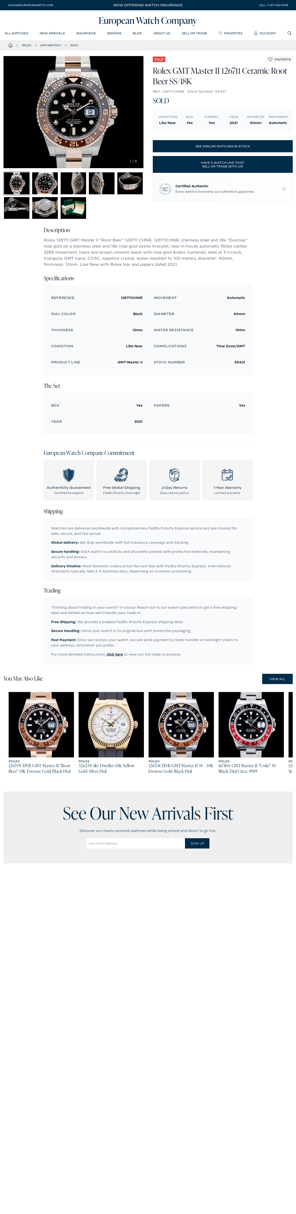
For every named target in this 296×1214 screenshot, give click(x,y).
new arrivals (52, 33)
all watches (16, 33)
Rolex (26, 46)
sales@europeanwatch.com (30, 5)
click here (115, 662)
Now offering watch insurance (148, 5)
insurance (86, 33)
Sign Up (197, 851)
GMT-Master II (50, 46)
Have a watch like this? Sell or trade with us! (222, 165)
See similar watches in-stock (222, 147)
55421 (74, 46)
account (265, 34)
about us (161, 33)
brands (114, 33)
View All (277, 687)
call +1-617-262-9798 (273, 5)
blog (137, 33)
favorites (231, 34)
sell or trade (194, 33)
